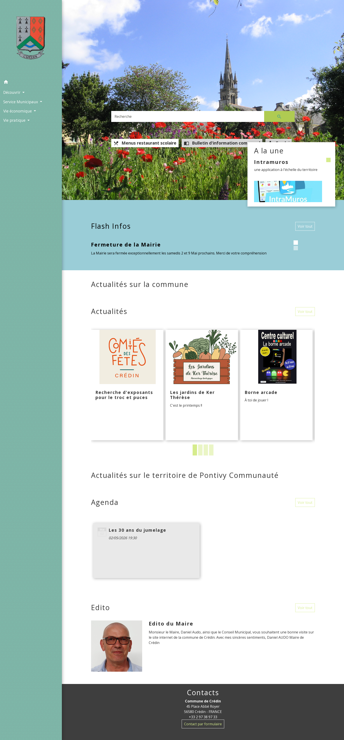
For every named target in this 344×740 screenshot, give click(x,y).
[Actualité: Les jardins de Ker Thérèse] (202, 385)
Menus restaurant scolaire (144, 143)
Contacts (203, 692)
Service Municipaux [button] (21, 101)
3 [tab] (206, 449)
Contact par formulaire (203, 724)
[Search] (187, 116)
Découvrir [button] (12, 92)
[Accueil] (31, 39)
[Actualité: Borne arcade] (276, 385)
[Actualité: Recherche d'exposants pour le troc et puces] (127, 385)
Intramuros (271, 161)
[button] (31, 83)
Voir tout (305, 226)
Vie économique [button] (18, 111)
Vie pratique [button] (15, 120)
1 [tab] (195, 449)
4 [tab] (211, 449)
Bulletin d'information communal (222, 143)
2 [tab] (200, 449)
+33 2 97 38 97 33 (203, 717)
